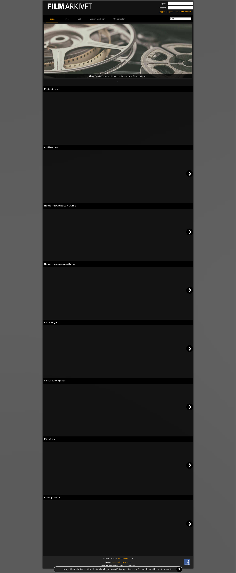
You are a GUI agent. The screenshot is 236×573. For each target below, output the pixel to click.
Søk (79, 19)
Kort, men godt (51, 322)
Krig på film (49, 439)
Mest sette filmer (52, 89)
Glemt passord (185, 12)
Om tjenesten (119, 19)
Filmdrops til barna (53, 497)
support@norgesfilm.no (121, 562)
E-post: (163, 3)
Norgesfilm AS (123, 559)
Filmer (66, 19)
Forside (52, 19)
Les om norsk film (97, 19)
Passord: (162, 8)
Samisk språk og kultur (55, 380)
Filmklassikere (51, 147)
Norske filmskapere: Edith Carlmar (60, 206)
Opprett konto (172, 12)
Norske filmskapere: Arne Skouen (60, 264)
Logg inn (162, 12)
